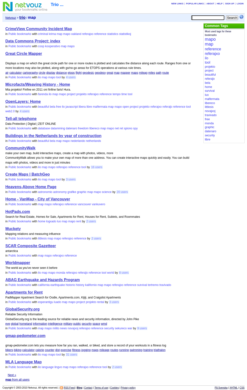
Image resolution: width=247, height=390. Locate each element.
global (15, 323)
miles (151, 72)
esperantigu (45, 302)
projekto (81, 94)
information (40, 323)
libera (82, 106)
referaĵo (167, 106)
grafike (72, 192)
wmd (104, 323)
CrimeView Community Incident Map (38, 29)
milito (56, 328)
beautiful (43, 106)
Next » (12, 375)
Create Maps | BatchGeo (27, 174)
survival (142, 285)
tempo (117, 94)
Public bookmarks (19, 34)
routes (114, 350)
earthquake (57, 285)
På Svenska (221, 387)
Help (220, 3)
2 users (91, 221)
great (110, 72)
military (67, 323)
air (6, 72)
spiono (128, 128)
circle (42, 72)
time (124, 94)
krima (52, 34)
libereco (94, 128)
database (44, 128)
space (96, 323)
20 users (122, 192)
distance (61, 72)
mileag (143, 72)
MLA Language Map (23, 362)
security (87, 323)
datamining (58, 128)
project (71, 94)
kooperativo (52, 46)
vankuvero (98, 204)
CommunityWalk (20, 148)
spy (135, 128)
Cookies (114, 387)
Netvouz (10, 18)
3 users (70, 179)
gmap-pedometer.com (25, 336)
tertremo (153, 285)
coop (41, 46)
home (41, 221)
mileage (104, 350)
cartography (30, 72)
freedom (83, 128)
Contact (88, 387)
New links (177, 3)
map (59, 34)
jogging (86, 350)
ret (121, 128)
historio (70, 285)
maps (134, 72)
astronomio (45, 192)
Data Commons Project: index (32, 41)
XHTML (234, 387)
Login (240, 3)
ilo (39, 77)
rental (100, 302)
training (148, 350)
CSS (242, 387)
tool (58, 77)
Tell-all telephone (21, 119)
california (44, 285)
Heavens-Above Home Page (30, 187)
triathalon (159, 350)
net (117, 128)
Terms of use (101, 387)
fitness (76, 350)
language (48, 367)
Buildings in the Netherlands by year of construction (53, 136)
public (77, 323)
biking (17, 350)
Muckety (13, 229)
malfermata (100, 106)
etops (71, 72)
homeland (25, 323)
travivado (165, 285)
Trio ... (57, 4)
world (110, 272)
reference (100, 34)
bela (52, 106)
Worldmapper (17, 263)
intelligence (55, 323)
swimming (136, 350)
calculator (15, 72)
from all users (17, 379)
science (107, 192)
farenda (43, 94)
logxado (51, 221)
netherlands (93, 141)
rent (78, 221)
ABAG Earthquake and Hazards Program (42, 280)
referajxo (88, 34)
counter (50, 350)
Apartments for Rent (24, 292)
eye (7, 323)
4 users (70, 77)
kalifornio (91, 285)
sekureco (121, 328)
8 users (124, 272)
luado (57, 302)
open (126, 106)
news (63, 328)
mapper (125, 72)
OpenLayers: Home (23, 101)
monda (60, 272)
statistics (112, 34)
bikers (9, 350)
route (165, 72)
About (210, 3)
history (80, 285)
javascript (72, 106)
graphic (81, 192)
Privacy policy (128, 387)
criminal (43, 34)
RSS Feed (69, 387)
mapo (66, 34)
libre (89, 106)
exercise (66, 350)
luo (59, 221)
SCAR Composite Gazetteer (30, 246)
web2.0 (10, 111)
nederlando (77, 141)
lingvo (58, 367)
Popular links (195, 3)
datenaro (71, 128)
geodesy (100, 72)
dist (57, 350)
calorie (39, 350)
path (158, 72)
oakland (76, 34)
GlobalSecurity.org (22, 309)
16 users (96, 167)
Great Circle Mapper (23, 54)
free (58, 106)
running (124, 350)
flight (78, 72)
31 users (71, 354)
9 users (142, 328)
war (130, 328)
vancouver (84, 204)
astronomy (60, 192)
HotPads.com (17, 212)
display (50, 72)
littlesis (42, 238)
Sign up (229, 3)
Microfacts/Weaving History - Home (37, 84)
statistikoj (125, 34)
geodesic (88, 72)
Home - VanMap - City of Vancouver (37, 199)
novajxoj (73, 328)
